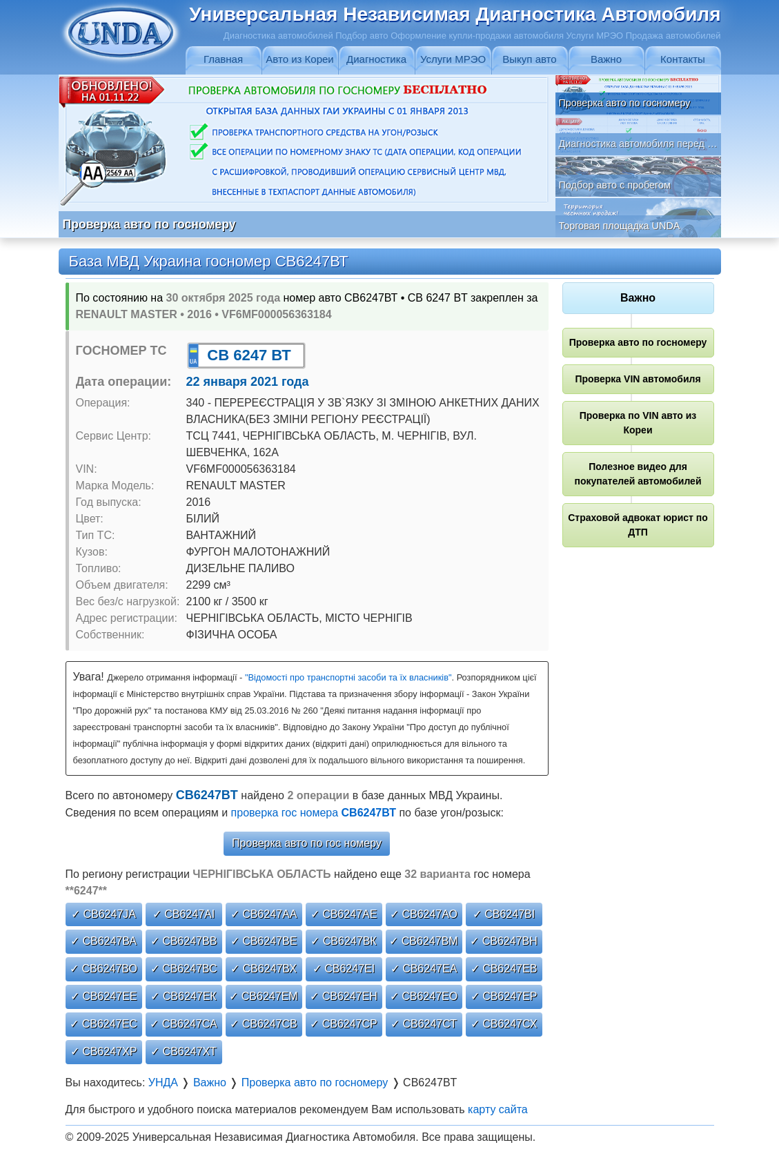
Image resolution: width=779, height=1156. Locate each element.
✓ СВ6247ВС (183, 968)
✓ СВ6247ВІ (504, 914)
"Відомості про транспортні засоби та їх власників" (348, 677)
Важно (606, 59)
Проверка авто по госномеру (638, 342)
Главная (223, 59)
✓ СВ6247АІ (183, 914)
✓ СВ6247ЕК (183, 996)
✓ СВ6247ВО (103, 968)
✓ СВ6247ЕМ (263, 996)
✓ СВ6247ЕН (343, 996)
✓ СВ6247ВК (343, 941)
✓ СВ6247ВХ (263, 968)
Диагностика (376, 59)
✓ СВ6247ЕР (504, 996)
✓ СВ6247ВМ (423, 941)
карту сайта (498, 1109)
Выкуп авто (529, 59)
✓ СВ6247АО (423, 914)
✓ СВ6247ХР (103, 1051)
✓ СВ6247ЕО (423, 996)
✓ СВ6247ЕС (103, 1024)
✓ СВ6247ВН (504, 941)
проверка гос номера (313, 813)
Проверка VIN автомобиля (637, 378)
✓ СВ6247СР (343, 1024)
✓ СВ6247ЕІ (344, 968)
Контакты (682, 59)
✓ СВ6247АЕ (343, 914)
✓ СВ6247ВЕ (263, 941)
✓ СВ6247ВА (103, 941)
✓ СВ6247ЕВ (504, 968)
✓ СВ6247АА (263, 914)
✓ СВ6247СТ (424, 1024)
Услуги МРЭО (453, 59)
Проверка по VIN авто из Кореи (638, 422)
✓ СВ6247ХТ (183, 1051)
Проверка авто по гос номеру (307, 843)
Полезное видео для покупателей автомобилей (637, 474)
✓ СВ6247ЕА (424, 968)
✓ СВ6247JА (103, 914)
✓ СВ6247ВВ (183, 941)
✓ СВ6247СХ (504, 1024)
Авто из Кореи (299, 59)
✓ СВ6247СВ (263, 1024)
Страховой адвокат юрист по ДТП (638, 525)
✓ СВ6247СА (183, 1024)
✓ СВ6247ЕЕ (103, 996)
